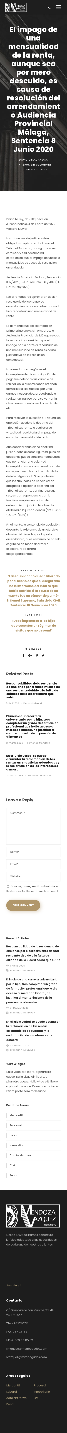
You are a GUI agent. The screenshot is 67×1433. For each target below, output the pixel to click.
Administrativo (20, 1155)
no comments (36, 169)
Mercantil (16, 1115)
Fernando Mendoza (34, 703)
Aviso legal (13, 1285)
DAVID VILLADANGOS (33, 159)
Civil (13, 1165)
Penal (13, 1175)
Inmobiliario (18, 1145)
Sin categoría (41, 164)
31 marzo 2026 (14, 743)
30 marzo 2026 (15, 775)
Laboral (15, 1135)
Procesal (16, 1125)
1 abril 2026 (12, 703)
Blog (26, 164)
